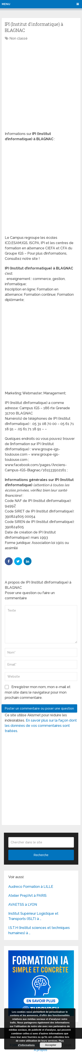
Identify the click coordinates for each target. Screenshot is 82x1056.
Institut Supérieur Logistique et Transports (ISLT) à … (33, 916)
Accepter (50, 1045)
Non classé (18, 38)
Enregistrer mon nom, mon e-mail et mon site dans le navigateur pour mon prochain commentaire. (37, 692)
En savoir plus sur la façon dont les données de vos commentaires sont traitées (41, 725)
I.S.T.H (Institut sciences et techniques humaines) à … (39, 930)
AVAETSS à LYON (22, 904)
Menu (6, 4)
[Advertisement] (41, 86)
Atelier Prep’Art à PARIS (27, 895)
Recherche (41, 855)
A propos (40, 1050)
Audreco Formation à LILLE (30, 887)
